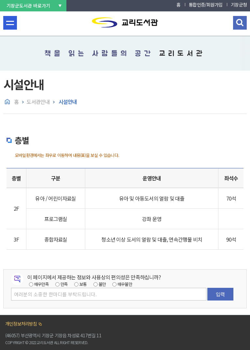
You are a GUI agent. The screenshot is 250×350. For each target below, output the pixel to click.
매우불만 (125, 284)
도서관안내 (37, 101)
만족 (64, 284)
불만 (102, 284)
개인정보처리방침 (21, 323)
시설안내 (67, 101)
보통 (83, 284)
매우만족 (41, 284)
